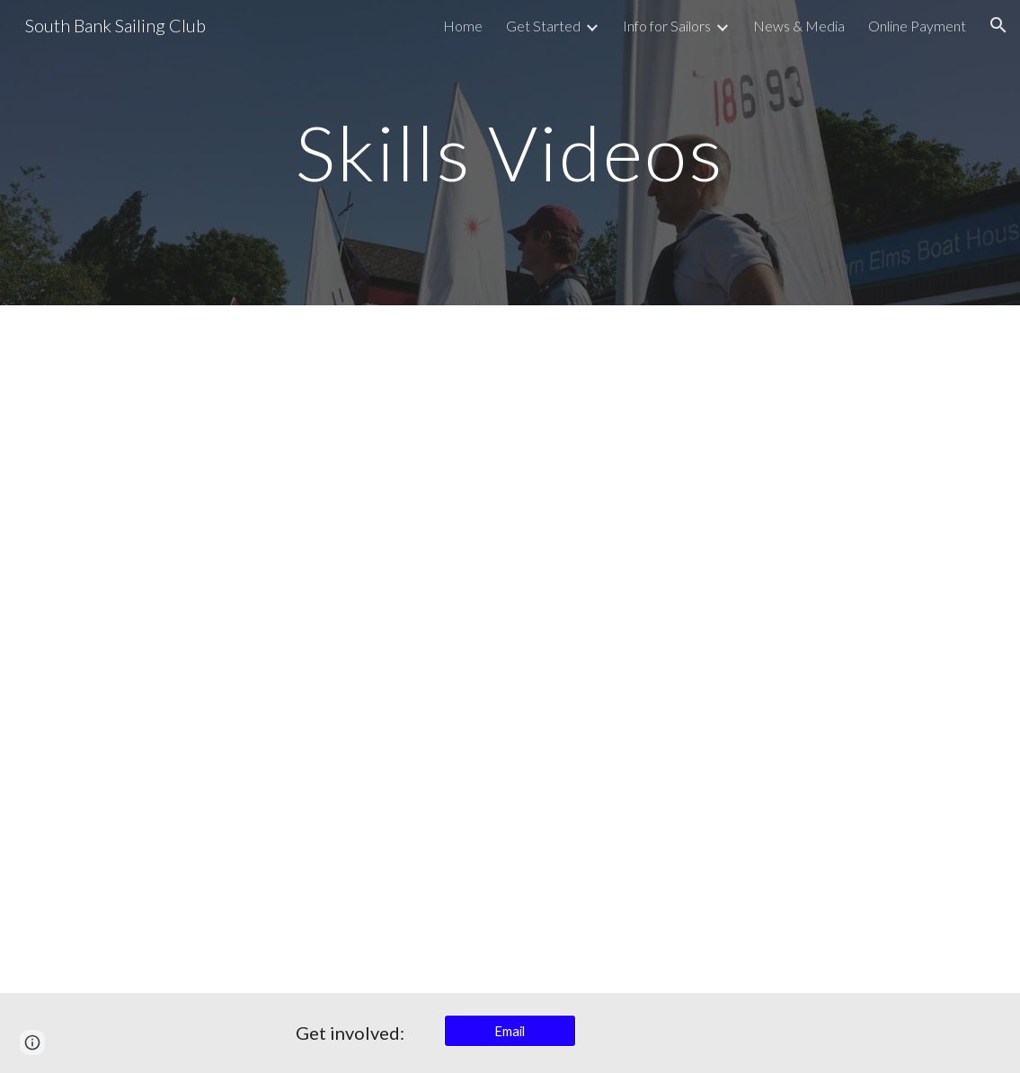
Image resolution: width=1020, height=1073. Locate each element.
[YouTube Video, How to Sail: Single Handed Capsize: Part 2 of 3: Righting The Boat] (277, 821)
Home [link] (463, 25)
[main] (510, 152)
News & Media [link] (799, 25)
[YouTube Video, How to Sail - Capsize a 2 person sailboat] (743, 821)
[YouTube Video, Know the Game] (743, 477)
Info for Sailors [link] (667, 25)
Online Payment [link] (917, 25)
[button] (998, 25)
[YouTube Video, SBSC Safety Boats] (277, 477)
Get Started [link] (543, 25)
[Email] (510, 1030)
